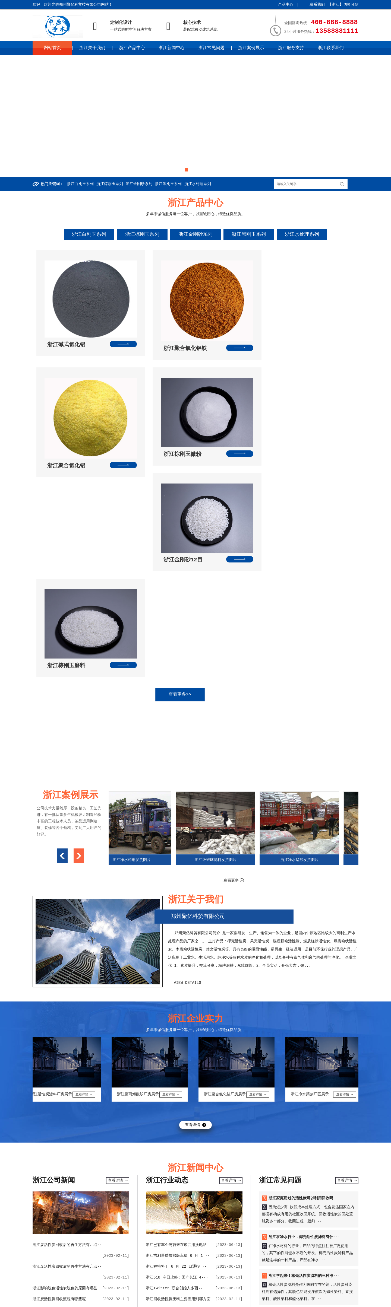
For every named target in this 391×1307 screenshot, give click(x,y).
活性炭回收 (199, 1154)
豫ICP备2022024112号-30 (98, 1282)
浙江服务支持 (291, 48)
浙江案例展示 (251, 48)
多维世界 (178, 1170)
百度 (62, 1154)
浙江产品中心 (132, 48)
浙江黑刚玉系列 (168, 184)
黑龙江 (173, 1292)
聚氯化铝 (113, 1162)
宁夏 (155, 1300)
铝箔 (115, 1154)
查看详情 (192, 895)
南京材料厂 (48, 1178)
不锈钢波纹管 (294, 1194)
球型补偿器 (295, 1186)
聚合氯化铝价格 (320, 1178)
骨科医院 (160, 1162)
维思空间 (300, 1162)
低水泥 (248, 1186)
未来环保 (134, 1170)
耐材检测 (94, 1186)
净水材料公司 (340, 1162)
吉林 (161, 1292)
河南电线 (330, 1194)
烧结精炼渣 (136, 1186)
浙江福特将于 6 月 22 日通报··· (176, 1037)
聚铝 (99, 1162)
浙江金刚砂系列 (139, 184)
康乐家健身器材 (137, 1162)
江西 (234, 1292)
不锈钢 (233, 1170)
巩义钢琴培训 (156, 1170)
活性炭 (226, 1162)
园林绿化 (214, 1178)
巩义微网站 (208, 1162)
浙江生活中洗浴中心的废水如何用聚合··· (68, 1081)
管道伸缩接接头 (118, 1194)
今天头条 (334, 1170)
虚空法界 (122, 1178)
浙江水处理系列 (197, 184)
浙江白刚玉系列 (80, 184)
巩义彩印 (294, 1154)
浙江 (205, 1292)
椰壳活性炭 (162, 1194)
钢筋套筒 (249, 1170)
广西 (294, 1292)
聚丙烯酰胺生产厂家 (64, 1194)
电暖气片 (341, 1186)
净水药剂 (242, 1162)
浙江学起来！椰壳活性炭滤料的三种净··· (304, 1046)
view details (187, 753)
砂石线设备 (114, 1186)
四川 (85, 1300)
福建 (225, 1292)
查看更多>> (190, 465)
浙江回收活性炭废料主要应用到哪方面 (178, 1070)
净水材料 (260, 1162)
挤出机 (230, 1178)
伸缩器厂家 (53, 1186)
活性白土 (272, 1194)
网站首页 (52, 48)
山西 (128, 1292)
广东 (284, 1292)
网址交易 (217, 1170)
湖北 (264, 1292)
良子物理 (104, 1178)
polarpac (287, 1170)
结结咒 (138, 1178)
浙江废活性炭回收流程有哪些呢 (59, 1070)
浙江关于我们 (92, 48)
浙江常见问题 (211, 48)
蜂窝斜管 (343, 1178)
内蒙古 (140, 1292)
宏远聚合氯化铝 (270, 1186)
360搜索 (76, 1154)
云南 (105, 1300)
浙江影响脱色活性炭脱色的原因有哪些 (65, 1059)
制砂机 (242, 1154)
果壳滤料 (178, 1162)
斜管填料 (296, 1178)
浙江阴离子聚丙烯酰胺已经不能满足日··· (68, 1102)
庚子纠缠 (68, 1178)
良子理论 (86, 1178)
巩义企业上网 (87, 1170)
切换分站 (350, 4)
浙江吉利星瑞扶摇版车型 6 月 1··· (178, 1026)
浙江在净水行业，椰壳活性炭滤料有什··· (304, 1008)
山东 (245, 1292)
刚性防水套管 (222, 1154)
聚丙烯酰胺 (280, 1162)
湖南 (274, 1292)
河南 (254, 1292)
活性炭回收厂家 (223, 1194)
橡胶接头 (168, 1178)
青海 (145, 1300)
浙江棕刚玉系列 (109, 184)
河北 (118, 1292)
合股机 (244, 1178)
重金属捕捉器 (319, 1186)
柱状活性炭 (328, 1154)
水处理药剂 (183, 1194)
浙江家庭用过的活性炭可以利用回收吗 (301, 969)
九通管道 (129, 1154)
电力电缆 (203, 1186)
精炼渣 (152, 1178)
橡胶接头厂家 (160, 1186)
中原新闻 (267, 1170)
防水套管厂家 (97, 1154)
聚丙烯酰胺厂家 (227, 1186)
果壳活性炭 (74, 1186)
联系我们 (317, 4)
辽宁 (152, 1292)
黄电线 (145, 1154)
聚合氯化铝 (63, 1170)
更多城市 (177, 1300)
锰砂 (89, 1162)
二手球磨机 (177, 1154)
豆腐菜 (304, 1170)
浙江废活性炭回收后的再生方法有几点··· (68, 1015)
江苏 (195, 1292)
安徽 (215, 1292)
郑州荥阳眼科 (250, 1194)
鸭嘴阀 (310, 1154)
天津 (108, 1292)
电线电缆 (142, 1194)
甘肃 (135, 1300)
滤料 (193, 1162)
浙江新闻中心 (172, 48)
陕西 (125, 1300)
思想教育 (318, 1162)
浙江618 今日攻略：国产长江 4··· (177, 1048)
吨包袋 (77, 1162)
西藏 (115, 1300)
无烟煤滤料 (274, 1154)
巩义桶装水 (93, 1194)
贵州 (95, 1300)
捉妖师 (318, 1170)
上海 (185, 1292)
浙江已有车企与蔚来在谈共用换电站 (176, 1015)
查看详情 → (118, 951)
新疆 (165, 1300)
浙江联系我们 (331, 48)
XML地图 (132, 1282)
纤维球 (62, 1162)
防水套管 (46, 1162)
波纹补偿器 (197, 1170)
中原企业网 (142, 1272)
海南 (304, 1292)
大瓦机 (159, 1154)
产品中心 (285, 4)
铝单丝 (201, 1194)
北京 (98, 1292)
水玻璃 (256, 1154)
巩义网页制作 (113, 1170)
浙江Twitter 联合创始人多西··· (175, 1059)
